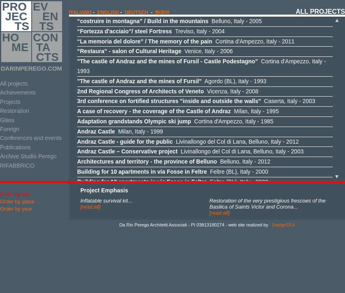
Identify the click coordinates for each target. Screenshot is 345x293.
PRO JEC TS (15, 16)
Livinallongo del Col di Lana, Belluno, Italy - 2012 (188, 141)
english (108, 12)
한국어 (162, 12)
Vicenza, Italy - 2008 (168, 91)
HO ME (15, 47)
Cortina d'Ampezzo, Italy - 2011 (186, 41)
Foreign (9, 129)
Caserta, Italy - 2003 (196, 101)
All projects (14, 83)
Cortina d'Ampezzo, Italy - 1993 (201, 66)
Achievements (18, 92)
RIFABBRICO (17, 165)
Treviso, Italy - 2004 (151, 31)
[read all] (90, 207)
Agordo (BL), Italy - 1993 (171, 81)
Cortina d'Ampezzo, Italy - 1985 (175, 121)
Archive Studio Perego (28, 156)
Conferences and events (31, 138)
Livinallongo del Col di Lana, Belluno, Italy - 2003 (190, 151)
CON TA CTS (46, 47)
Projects (10, 102)
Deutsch (136, 12)
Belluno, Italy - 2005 (169, 21)
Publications (15, 147)
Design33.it (283, 224)
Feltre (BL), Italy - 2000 (172, 171)
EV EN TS (45, 16)
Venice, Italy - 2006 (155, 51)
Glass (7, 120)
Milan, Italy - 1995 (178, 111)
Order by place (17, 201)
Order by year (16, 209)
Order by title (15, 194)
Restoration (14, 111)
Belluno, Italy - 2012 (173, 161)
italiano (80, 12)
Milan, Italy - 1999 (120, 131)
